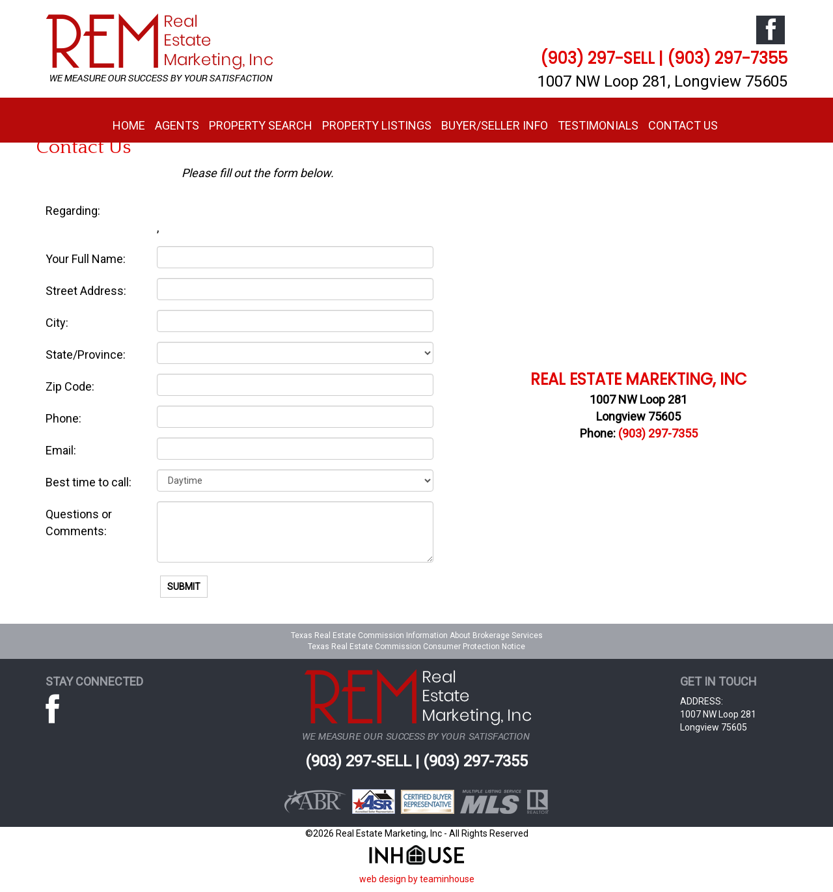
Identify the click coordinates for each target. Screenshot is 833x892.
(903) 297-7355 (658, 433)
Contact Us (683, 125)
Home (129, 125)
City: (57, 322)
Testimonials (598, 125)
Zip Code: (70, 386)
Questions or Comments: (79, 522)
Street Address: (86, 291)
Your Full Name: (86, 259)
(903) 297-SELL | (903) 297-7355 (663, 58)
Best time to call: (88, 482)
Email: (61, 450)
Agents (177, 125)
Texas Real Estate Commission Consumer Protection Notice (416, 646)
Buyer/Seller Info (494, 125)
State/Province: (86, 354)
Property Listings (376, 125)
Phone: (63, 418)
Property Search (260, 125)
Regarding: (73, 210)
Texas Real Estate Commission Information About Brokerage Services (417, 635)
